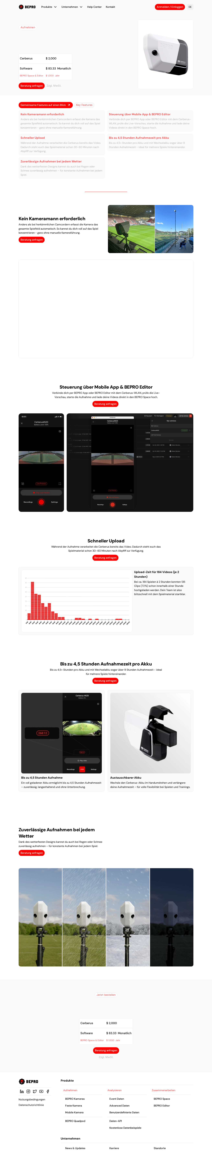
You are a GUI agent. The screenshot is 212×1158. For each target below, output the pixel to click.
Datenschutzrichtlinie (31, 1105)
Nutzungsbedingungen (32, 1099)
